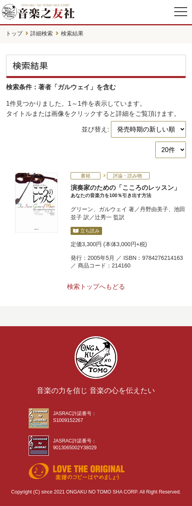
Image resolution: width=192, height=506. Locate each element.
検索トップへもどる (96, 286)
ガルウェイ (113, 209)
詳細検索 (41, 33)
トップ (14, 33)
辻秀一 (103, 217)
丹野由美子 (154, 209)
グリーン (82, 209)
